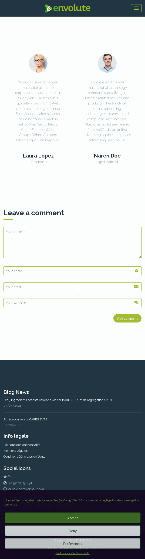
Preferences (72, 543)
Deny (72, 531)
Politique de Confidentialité (73, 553)
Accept (72, 518)
